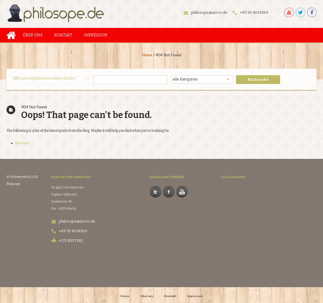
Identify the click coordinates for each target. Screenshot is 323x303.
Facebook (184, 172)
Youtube (198, 172)
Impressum (95, 33)
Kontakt (63, 33)
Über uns (33, 33)
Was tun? (22, 141)
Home (11, 33)
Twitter (171, 172)
